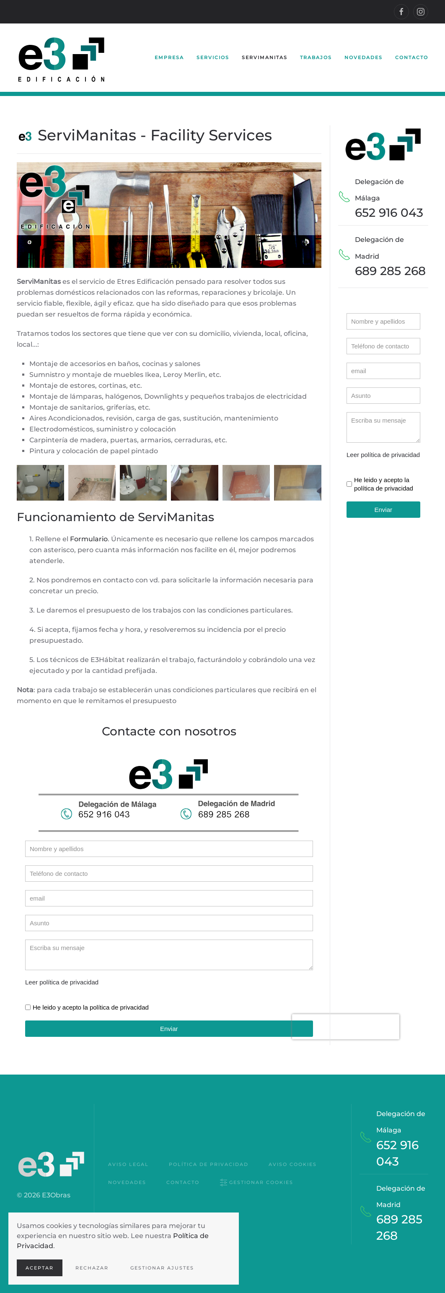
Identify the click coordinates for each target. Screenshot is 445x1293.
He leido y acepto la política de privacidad (91, 1007)
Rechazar (92, 1268)
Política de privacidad (208, 1165)
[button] (40, 483)
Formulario (89, 539)
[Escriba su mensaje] (169, 955)
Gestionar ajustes (162, 1268)
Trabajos (316, 57)
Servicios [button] (213, 57)
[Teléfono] (169, 873)
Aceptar (40, 1268)
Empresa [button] (169, 57)
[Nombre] (169, 849)
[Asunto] (169, 923)
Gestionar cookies (256, 1183)
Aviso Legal (128, 1165)
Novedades (363, 57)
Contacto (411, 57)
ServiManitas (264, 57)
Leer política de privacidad (61, 982)
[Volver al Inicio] (61, 57)
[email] (169, 898)
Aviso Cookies (293, 1165)
